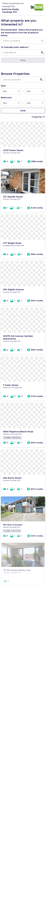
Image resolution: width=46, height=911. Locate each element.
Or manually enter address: (15, 47)
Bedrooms (6, 97)
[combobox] (21, 40)
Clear (23, 110)
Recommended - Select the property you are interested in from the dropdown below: (22, 33)
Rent (3, 86)
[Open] (42, 41)
